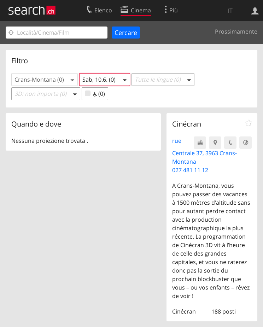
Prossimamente (236, 31)
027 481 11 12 (190, 170)
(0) (95, 94)
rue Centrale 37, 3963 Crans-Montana (204, 151)
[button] (44, 79)
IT (230, 10)
